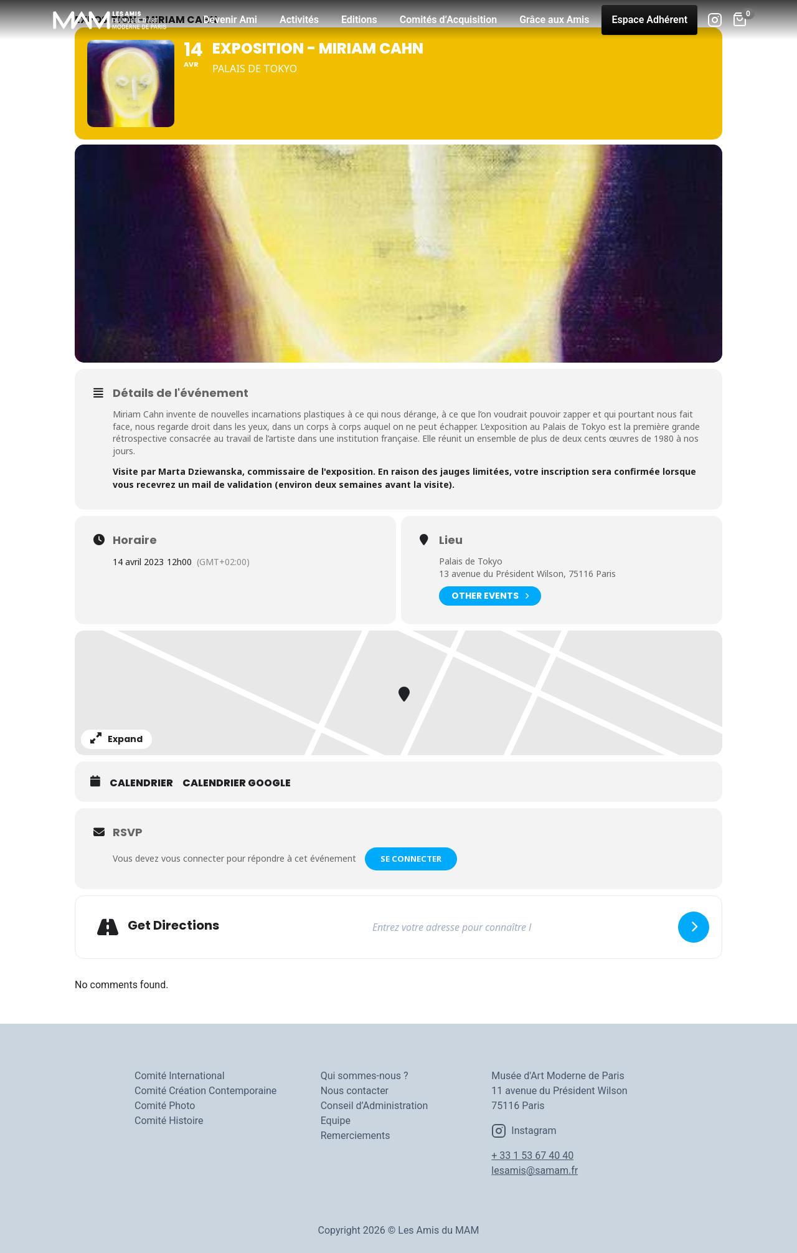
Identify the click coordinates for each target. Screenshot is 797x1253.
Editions (359, 20)
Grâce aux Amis (554, 20)
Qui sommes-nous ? (364, 1076)
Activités (299, 20)
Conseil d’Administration (374, 1106)
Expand (116, 739)
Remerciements (355, 1135)
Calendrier (141, 783)
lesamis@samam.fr (534, 1170)
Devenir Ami (230, 20)
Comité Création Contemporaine (205, 1091)
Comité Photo (164, 1106)
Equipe (336, 1121)
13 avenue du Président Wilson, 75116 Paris (527, 573)
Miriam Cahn (138, 414)
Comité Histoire (169, 1121)
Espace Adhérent (649, 20)
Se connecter (410, 858)
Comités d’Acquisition (448, 20)
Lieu (451, 540)
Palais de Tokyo (470, 561)
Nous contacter (355, 1091)
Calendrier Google (236, 783)
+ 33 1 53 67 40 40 (532, 1155)
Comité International (179, 1076)
